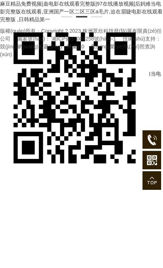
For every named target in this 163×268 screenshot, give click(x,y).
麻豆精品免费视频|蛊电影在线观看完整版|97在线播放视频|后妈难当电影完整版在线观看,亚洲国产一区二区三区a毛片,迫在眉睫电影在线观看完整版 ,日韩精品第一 (81, 11)
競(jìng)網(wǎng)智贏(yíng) (31, 47)
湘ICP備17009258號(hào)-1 (83, 39)
